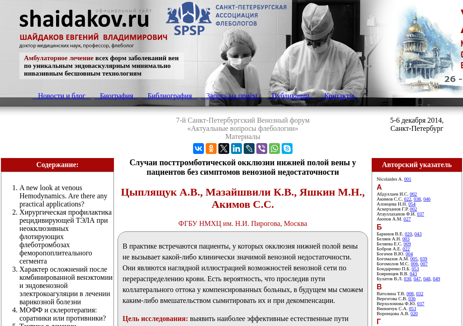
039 (423, 258)
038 (417, 199)
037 (420, 213)
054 (412, 203)
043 (418, 233)
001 (407, 179)
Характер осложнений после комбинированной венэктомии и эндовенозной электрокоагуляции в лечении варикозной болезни (66, 285)
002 (413, 194)
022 (407, 199)
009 (407, 243)
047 (417, 278)
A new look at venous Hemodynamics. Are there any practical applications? (63, 196)
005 (413, 258)
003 (406, 238)
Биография (116, 96)
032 (419, 293)
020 (408, 233)
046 (426, 199)
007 (424, 263)
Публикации (290, 96)
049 (436, 278)
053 (415, 268)
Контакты (339, 96)
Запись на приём (232, 96)
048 (426, 278)
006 (414, 263)
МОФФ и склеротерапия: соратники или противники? (62, 314)
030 (407, 278)
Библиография (170, 96)
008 (410, 293)
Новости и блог (62, 96)
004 (409, 253)
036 (412, 298)
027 (407, 218)
